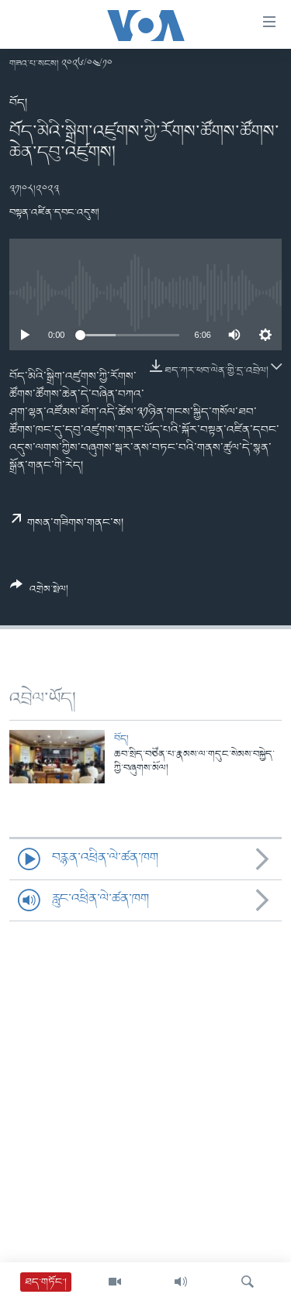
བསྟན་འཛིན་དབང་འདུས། (54, 213)
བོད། (18, 103)
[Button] (39, 592)
